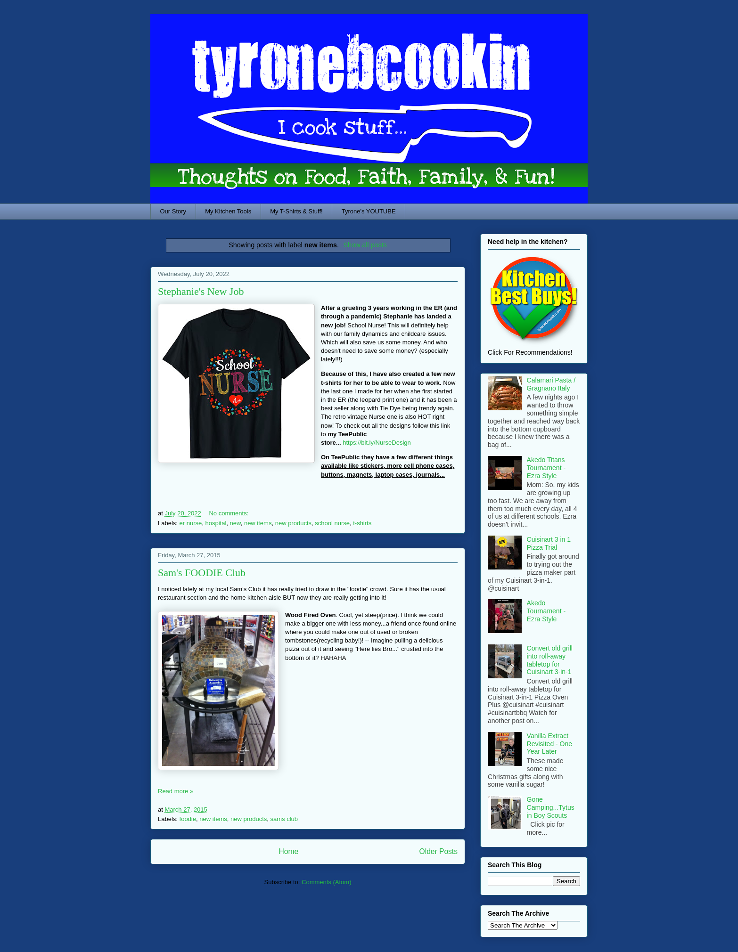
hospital (215, 523)
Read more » (175, 791)
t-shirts (362, 523)
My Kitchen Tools (228, 211)
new (235, 523)
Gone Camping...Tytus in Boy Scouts (550, 807)
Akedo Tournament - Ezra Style (546, 611)
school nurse (332, 523)
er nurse (191, 523)
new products (293, 523)
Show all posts (365, 245)
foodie (188, 818)
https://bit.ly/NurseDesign (377, 442)
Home (288, 851)
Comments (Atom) (326, 882)
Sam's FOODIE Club (202, 572)
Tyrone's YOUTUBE (369, 211)
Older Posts (438, 851)
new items (258, 523)
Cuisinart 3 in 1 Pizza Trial (549, 543)
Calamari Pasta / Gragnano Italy (551, 384)
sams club (284, 818)
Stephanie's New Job (201, 291)
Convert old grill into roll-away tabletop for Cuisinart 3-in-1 (550, 659)
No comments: (229, 513)
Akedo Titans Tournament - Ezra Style (546, 468)
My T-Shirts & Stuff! (296, 211)
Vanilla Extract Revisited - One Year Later (549, 744)
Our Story (173, 211)
